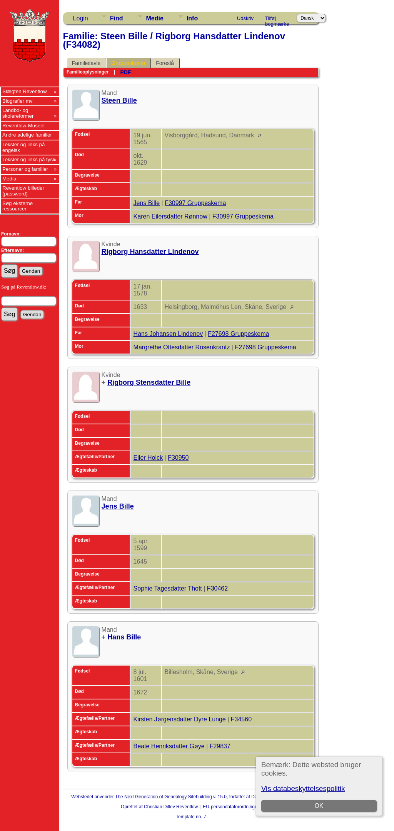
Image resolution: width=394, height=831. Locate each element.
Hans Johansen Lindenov (168, 333)
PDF (125, 72)
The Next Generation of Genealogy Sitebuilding (163, 796)
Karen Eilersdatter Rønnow (170, 216)
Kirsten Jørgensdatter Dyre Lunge (180, 719)
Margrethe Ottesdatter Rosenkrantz (182, 347)
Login (80, 18)
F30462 (217, 588)
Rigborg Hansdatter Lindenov (150, 251)
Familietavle (86, 63)
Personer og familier (25, 169)
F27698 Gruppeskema (238, 333)
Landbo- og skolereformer (17, 113)
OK (319, 806)
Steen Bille (119, 100)
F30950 (178, 457)
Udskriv (245, 18)
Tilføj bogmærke (277, 19)
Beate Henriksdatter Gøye (169, 746)
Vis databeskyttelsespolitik (303, 788)
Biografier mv (17, 101)
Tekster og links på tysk (28, 159)
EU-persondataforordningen (231, 806)
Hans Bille (124, 637)
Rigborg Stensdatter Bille (148, 382)
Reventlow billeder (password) (23, 191)
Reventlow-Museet (23, 125)
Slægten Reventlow (24, 91)
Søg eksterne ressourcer (17, 206)
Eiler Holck (148, 457)
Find (116, 18)
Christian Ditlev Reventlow (171, 806)
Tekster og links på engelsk (23, 147)
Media (9, 179)
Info (192, 18)
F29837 (220, 746)
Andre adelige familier (27, 135)
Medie (155, 18)
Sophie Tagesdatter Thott (168, 588)
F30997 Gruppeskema (195, 203)
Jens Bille (147, 203)
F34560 (241, 719)
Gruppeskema (128, 63)
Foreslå (165, 63)
